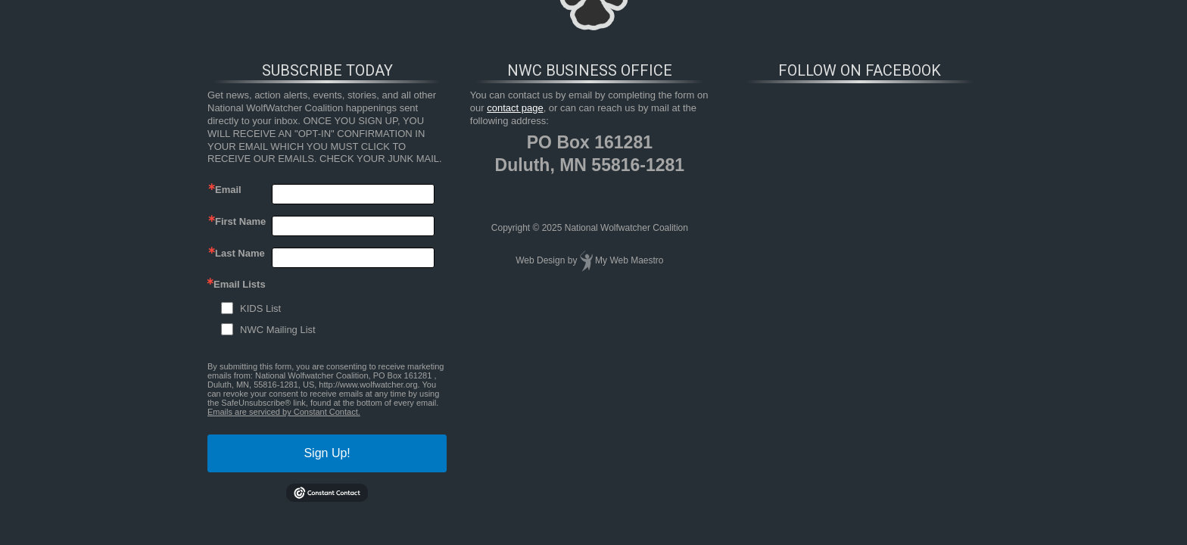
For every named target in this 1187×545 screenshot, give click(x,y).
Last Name (240, 253)
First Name (240, 221)
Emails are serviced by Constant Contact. (283, 411)
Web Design (540, 260)
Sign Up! (327, 453)
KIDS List (260, 308)
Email (228, 189)
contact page (515, 108)
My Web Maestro (629, 260)
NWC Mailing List (278, 329)
